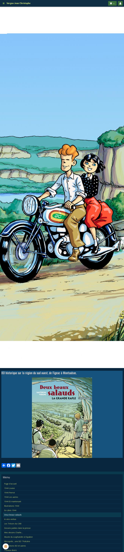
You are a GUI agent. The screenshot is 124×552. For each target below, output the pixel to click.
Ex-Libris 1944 (10, 510)
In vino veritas (10, 519)
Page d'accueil (10, 483)
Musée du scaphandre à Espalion (18, 537)
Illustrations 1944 (11, 506)
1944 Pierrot (9, 492)
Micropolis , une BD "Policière (17, 541)
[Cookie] (6, 546)
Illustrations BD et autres (15, 545)
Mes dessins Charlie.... (13, 532)
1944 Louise (9, 488)
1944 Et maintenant (12, 501)
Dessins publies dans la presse (17, 528)
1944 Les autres (11, 497)
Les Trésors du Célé (12, 523)
